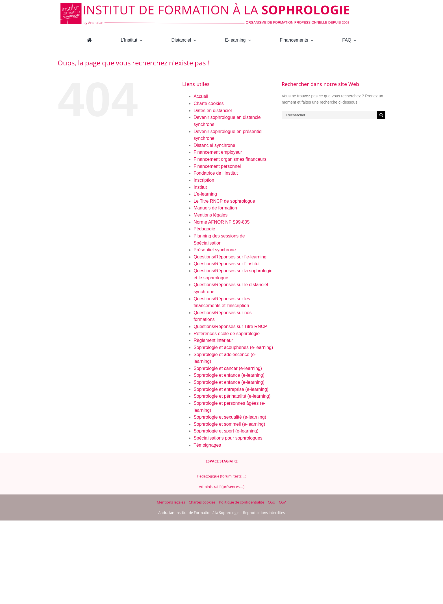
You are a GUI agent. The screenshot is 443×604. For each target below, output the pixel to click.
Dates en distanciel (213, 110)
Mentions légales (210, 215)
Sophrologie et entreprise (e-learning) (231, 389)
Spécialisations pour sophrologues (228, 438)
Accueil (201, 96)
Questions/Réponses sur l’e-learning (230, 256)
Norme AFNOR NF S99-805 (221, 222)
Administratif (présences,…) (221, 486)
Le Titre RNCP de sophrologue (224, 201)
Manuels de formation (215, 207)
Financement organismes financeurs (230, 159)
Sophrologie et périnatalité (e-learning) (232, 396)
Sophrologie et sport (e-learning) (226, 431)
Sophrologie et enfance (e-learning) (229, 375)
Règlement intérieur (213, 340)
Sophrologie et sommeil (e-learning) (229, 424)
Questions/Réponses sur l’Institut (227, 263)
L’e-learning (205, 194)
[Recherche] (381, 115)
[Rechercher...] (329, 115)
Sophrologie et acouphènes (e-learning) (233, 347)
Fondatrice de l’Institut (216, 173)
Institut (200, 187)
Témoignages (207, 445)
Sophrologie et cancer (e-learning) (228, 368)
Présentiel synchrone (215, 249)
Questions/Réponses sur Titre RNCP (230, 326)
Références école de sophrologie (227, 333)
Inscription (204, 180)
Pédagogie (204, 228)
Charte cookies (209, 103)
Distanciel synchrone (214, 145)
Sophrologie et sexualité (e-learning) (230, 417)
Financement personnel (217, 166)
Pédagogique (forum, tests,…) (221, 476)
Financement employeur (218, 152)
